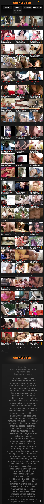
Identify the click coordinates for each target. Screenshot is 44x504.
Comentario (22, 367)
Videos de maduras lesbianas (22, 3)
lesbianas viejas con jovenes (23, 469)
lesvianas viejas (28, 486)
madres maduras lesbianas (23, 489)
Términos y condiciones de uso (23, 369)
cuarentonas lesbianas (21, 380)
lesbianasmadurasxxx (19, 479)
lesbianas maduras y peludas (23, 456)
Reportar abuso (23, 372)
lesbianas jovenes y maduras (23, 403)
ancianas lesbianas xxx (23, 378)
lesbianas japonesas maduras (23, 398)
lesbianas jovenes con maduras (23, 400)
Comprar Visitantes (23, 374)
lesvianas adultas (27, 481)
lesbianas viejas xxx (23, 476)
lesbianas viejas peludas (23, 474)
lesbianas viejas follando (23, 471)
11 (39, 347)
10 (35, 347)
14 (2, 350)
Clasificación (27, 7)
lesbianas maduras (18, 406)
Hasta (41, 501)
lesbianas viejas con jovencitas (23, 466)
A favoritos (38, 2)
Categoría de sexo (37, 7)
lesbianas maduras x (26, 453)
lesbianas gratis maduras (23, 395)
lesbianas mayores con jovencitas (23, 461)
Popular (7, 7)
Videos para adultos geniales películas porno (17, 10)
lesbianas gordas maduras (23, 393)
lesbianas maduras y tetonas (23, 459)
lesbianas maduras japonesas (23, 433)
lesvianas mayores (18, 484)
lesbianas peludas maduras (23, 464)
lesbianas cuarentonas (27, 390)
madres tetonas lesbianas (23, 491)
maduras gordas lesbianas (23, 494)
